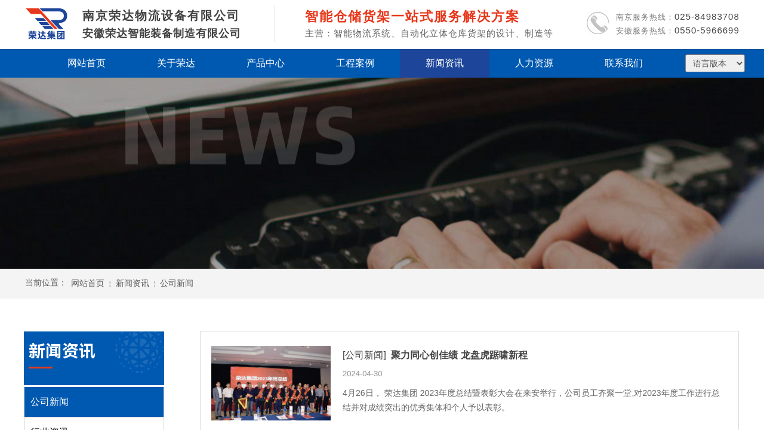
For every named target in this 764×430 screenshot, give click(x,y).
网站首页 (87, 283)
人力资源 (534, 63)
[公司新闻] (364, 355)
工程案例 (355, 63)
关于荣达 (176, 63)
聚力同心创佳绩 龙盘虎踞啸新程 (459, 355)
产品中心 (266, 63)
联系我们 (624, 63)
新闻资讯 (132, 283)
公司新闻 (176, 283)
